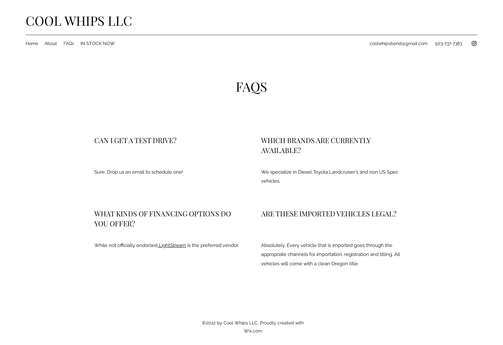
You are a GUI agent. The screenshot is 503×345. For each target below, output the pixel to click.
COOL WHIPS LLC (79, 20)
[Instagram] (474, 43)
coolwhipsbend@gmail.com (399, 43)
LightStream (172, 245)
